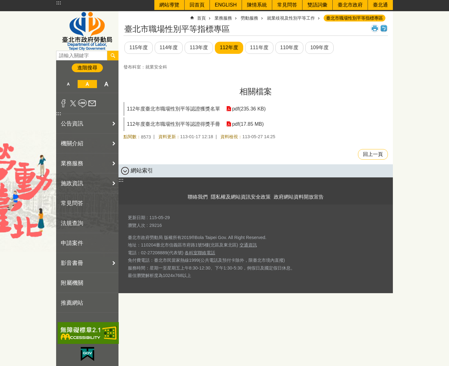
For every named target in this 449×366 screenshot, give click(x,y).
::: (58, 2)
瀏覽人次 (136, 225)
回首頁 (197, 4)
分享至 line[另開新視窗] (82, 103)
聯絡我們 (198, 196)
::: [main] (127, 15)
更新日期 (136, 217)
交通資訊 (248, 244)
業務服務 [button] (72, 163)
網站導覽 (169, 4)
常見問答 (287, 4)
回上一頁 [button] (373, 154)
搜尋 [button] (112, 55)
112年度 (229, 47)
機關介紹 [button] (72, 143)
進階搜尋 (87, 67)
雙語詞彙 (317, 4)
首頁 (201, 18)
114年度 (169, 47)
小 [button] (68, 84)
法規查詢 (72, 223)
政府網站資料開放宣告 (299, 196)
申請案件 (72, 243)
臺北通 (380, 4)
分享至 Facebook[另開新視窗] (63, 103)
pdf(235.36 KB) (249, 108)
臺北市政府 (350, 4)
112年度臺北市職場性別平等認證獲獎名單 (173, 108)
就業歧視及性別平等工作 (291, 18)
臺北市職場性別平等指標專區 (354, 18)
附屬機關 (72, 283)
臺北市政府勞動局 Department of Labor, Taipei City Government (87, 31)
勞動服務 (249, 18)
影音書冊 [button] (72, 263)
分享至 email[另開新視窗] (92, 103)
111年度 (259, 47)
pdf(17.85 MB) (247, 124)
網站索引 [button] (142, 170)
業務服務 (223, 18)
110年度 (289, 47)
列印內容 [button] (375, 28)
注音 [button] (384, 28)
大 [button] (106, 84)
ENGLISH (226, 4)
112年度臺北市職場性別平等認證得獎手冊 (173, 124)
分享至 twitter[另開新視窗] (73, 103)
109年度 (319, 47)
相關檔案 (255, 91)
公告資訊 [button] (72, 123)
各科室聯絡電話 (200, 252)
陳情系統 (257, 4)
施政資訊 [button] (72, 183)
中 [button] (87, 84)
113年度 (199, 47)
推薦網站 (72, 303)
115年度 (138, 47)
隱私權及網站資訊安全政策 (241, 196)
